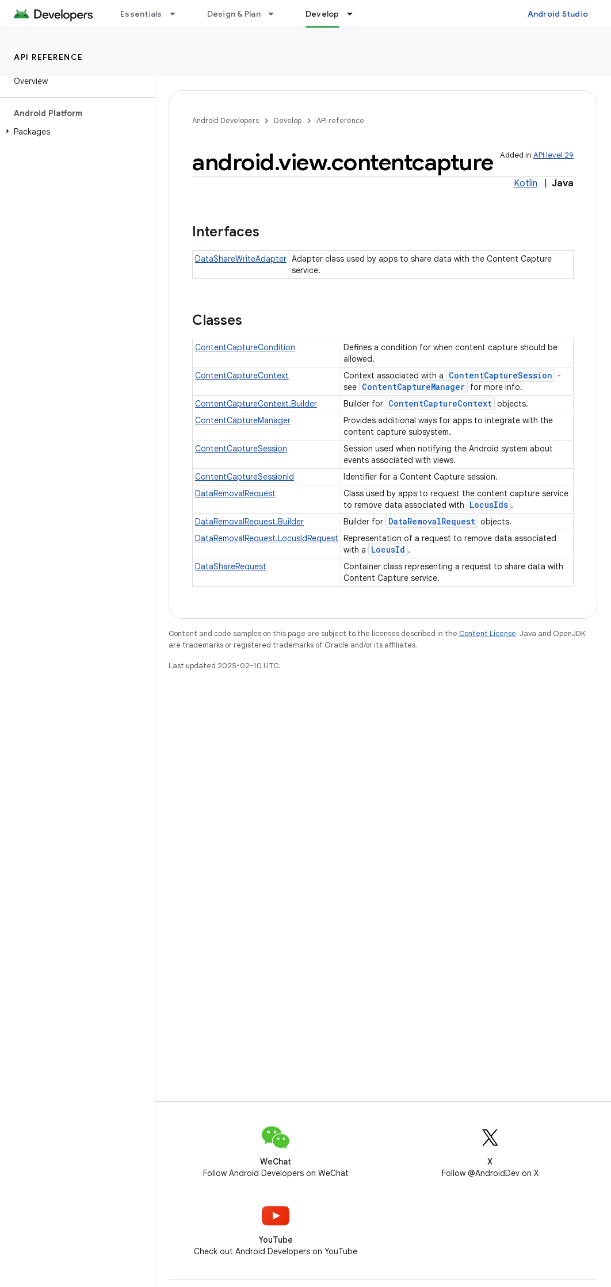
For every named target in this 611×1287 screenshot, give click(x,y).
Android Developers (225, 120)
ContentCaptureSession (500, 375)
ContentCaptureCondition (245, 347)
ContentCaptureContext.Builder (256, 404)
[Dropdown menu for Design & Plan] (276, 14)
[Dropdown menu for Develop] (355, 14)
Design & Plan (234, 14)
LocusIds (488, 504)
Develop (287, 120)
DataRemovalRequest (235, 493)
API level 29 (553, 155)
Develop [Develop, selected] (322, 14)
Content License (487, 633)
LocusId (388, 549)
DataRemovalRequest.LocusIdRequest (266, 538)
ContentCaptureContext (242, 375)
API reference (48, 57)
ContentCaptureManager (413, 386)
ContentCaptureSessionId (244, 477)
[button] (75, 131)
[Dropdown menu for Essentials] (177, 14)
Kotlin (525, 183)
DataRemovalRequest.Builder (249, 521)
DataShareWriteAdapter (241, 259)
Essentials (141, 14)
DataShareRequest (230, 566)
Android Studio (558, 14)
